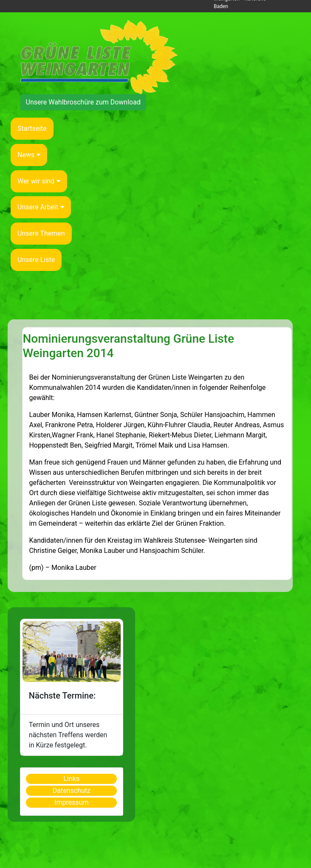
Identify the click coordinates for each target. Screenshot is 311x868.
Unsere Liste (36, 260)
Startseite (32, 128)
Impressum (71, 802)
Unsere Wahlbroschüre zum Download (83, 102)
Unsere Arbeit (40, 207)
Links (71, 779)
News (28, 155)
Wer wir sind (38, 181)
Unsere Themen (41, 233)
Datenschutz (71, 790)
